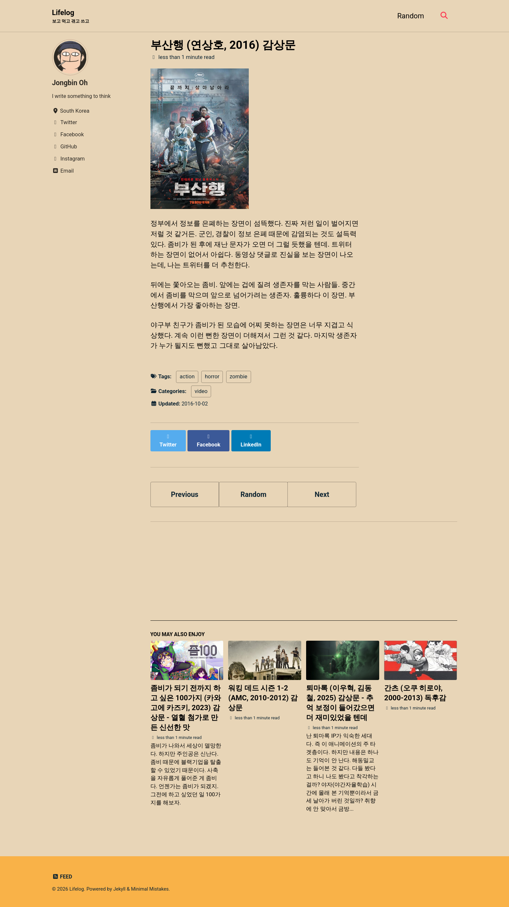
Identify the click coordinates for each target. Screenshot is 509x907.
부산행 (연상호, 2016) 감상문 (223, 45)
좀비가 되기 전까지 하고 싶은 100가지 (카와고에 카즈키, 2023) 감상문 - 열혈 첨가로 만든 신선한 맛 (185, 707)
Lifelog (72, 17)
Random (409, 16)
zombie (238, 382)
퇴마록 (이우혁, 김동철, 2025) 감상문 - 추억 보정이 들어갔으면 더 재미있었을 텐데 (340, 702)
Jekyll (120, 889)
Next (321, 493)
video (201, 397)
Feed (62, 876)
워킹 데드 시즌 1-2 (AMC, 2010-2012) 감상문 (263, 697)
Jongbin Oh (70, 83)
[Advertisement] (303, 573)
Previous (184, 493)
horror (212, 382)
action (187, 382)
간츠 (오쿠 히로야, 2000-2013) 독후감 (415, 693)
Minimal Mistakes (151, 889)
